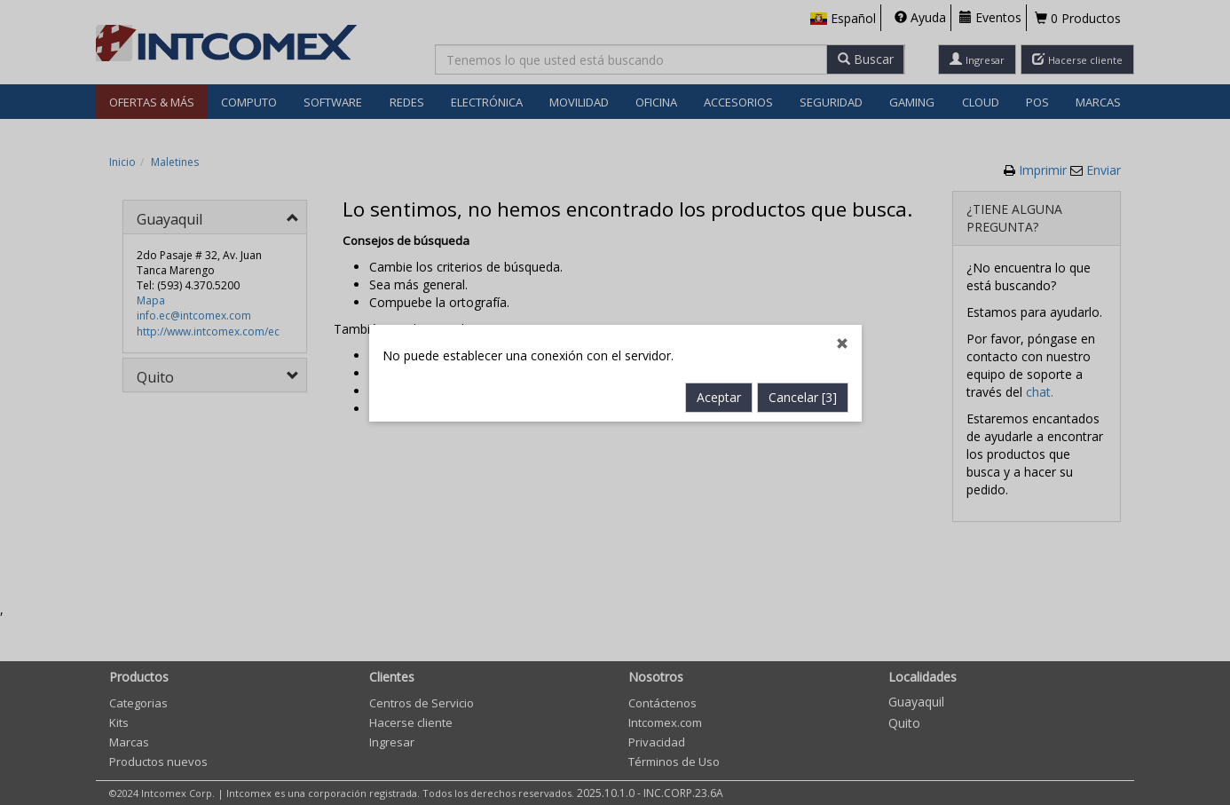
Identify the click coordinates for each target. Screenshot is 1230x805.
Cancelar (803, 378)
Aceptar (719, 378)
